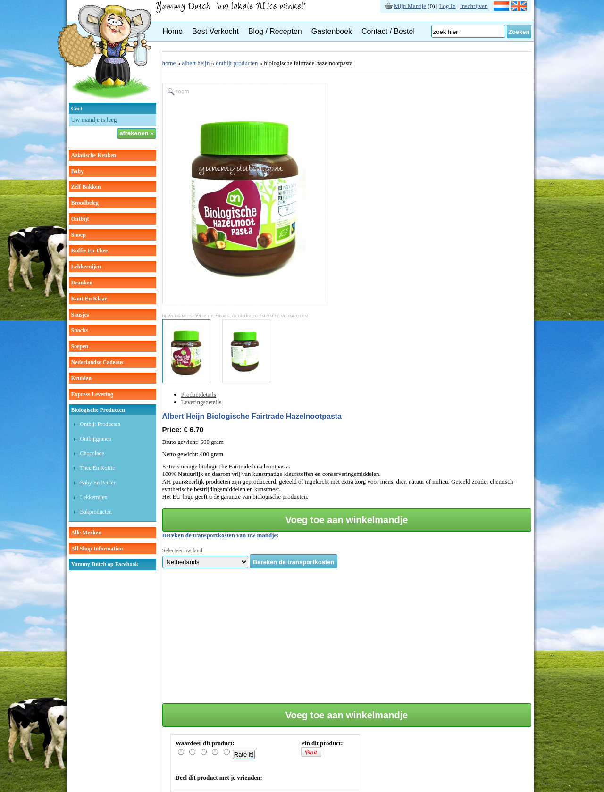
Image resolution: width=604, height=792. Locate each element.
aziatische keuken (94, 155)
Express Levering (92, 394)
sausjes (80, 314)
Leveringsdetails (201, 402)
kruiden (81, 378)
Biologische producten (98, 410)
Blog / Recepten (275, 31)
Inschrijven (473, 5)
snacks (79, 330)
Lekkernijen (94, 497)
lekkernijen (86, 266)
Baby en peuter (98, 482)
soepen (80, 346)
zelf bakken (86, 186)
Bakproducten (96, 512)
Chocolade (92, 453)
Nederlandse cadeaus (97, 362)
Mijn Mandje (410, 5)
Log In (447, 5)
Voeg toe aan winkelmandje (346, 520)
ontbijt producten (237, 63)
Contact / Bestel (388, 31)
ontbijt (80, 219)
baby (77, 171)
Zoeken (519, 31)
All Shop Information (97, 548)
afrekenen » (136, 133)
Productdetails (198, 394)
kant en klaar (89, 298)
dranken (81, 282)
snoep (78, 235)
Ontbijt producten (100, 424)
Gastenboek (331, 31)
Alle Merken (86, 532)
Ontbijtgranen (96, 438)
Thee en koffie (97, 468)
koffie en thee (89, 250)
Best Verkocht (215, 31)
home (169, 63)
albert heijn (196, 63)
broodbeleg (85, 203)
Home (173, 31)
